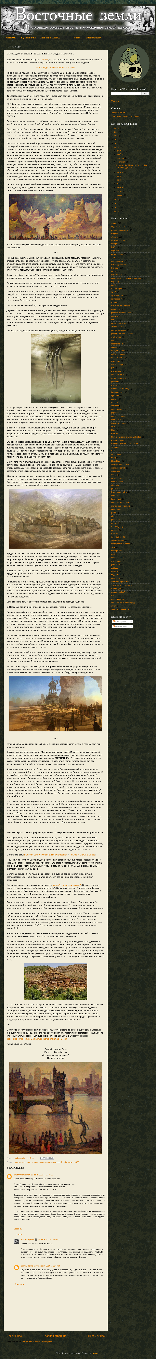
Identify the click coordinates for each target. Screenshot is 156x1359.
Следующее (14, 1335)
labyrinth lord (116, 275)
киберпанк (115, 309)
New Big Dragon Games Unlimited (126, 437)
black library (116, 461)
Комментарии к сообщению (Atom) (37, 1342)
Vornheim (115, 447)
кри (112, 595)
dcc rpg (114, 475)
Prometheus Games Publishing (124, 444)
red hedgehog (117, 526)
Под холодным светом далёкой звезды (55, 68)
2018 (116, 203)
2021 (116, 143)
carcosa (56, 1162)
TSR (113, 257)
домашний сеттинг (119, 230)
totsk (113, 554)
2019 (116, 200)
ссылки (114, 316)
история (114, 244)
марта (119, 191)
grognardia (116, 382)
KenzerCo (115, 433)
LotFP (76, 1162)
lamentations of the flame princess (126, 278)
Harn (113, 430)
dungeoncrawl (117, 261)
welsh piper (116, 561)
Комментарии (120, 626)
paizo (113, 513)
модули (114, 233)
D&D (113, 247)
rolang (114, 385)
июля (119, 176)
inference (115, 495)
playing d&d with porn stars (123, 333)
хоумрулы (115, 251)
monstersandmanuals (120, 506)
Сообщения (119, 621)
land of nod (116, 499)
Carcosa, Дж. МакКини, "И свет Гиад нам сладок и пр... (132, 166)
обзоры (114, 237)
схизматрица (117, 364)
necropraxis (116, 509)
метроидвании (117, 599)
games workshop (118, 330)
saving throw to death (120, 544)
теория (34, 1162)
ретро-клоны (117, 254)
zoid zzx (114, 568)
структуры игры (118, 240)
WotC (113, 292)
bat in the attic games (120, 306)
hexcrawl (69, 1162)
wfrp (113, 340)
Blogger (95, 1353)
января (120, 195)
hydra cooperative (119, 492)
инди (113, 271)
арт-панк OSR (117, 295)
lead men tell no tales (120, 502)
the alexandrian (118, 357)
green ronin (116, 489)
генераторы (116, 289)
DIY (62, 1162)
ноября (120, 154)
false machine (117, 482)
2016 (116, 211)
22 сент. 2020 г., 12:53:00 (49, 1266)
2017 (116, 207)
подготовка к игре (22, 1162)
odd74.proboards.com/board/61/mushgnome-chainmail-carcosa (37, 1039)
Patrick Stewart (117, 440)
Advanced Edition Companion (53, 855)
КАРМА (114, 571)
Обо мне (115, 101)
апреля (120, 187)
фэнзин (114, 399)
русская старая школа (121, 313)
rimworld (115, 530)
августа (120, 172)
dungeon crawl (117, 375)
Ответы (20, 1235)
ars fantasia (116, 454)
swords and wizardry (120, 389)
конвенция (116, 589)
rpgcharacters (117, 344)
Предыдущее (96, 1335)
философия (116, 299)
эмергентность (45, 1162)
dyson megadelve (119, 378)
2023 (116, 136)
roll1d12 (114, 533)
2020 (116, 147)
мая (119, 184)
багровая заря (117, 392)
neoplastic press (118, 416)
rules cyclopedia (118, 537)
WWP (113, 451)
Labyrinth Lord (31, 855)
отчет (113, 606)
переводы (115, 282)
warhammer (116, 337)
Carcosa (44, 59)
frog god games (118, 351)
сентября (121, 162)
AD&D (114, 302)
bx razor (114, 402)
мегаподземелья (118, 264)
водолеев (115, 578)
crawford (115, 406)
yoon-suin (115, 564)
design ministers (118, 478)
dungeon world (117, 409)
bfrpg (113, 458)
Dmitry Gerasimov (22, 1175)
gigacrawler (116, 413)
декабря (121, 150)
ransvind (115, 523)
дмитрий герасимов (120, 582)
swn (113, 547)
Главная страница (54, 1335)
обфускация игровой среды (123, 602)
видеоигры (116, 575)
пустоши (115, 395)
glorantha (115, 485)
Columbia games (118, 423)
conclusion (115, 471)
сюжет (114, 347)
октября (120, 158)
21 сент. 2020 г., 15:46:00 (42, 1175)
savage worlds (117, 540)
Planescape (116, 371)
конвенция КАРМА (119, 592)
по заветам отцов (119, 323)
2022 (116, 139)
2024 (116, 132)
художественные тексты (122, 609)
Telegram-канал (118, 113)
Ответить (18, 1229)
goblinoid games (118, 354)
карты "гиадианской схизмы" (67, 885)
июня (119, 180)
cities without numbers (121, 464)
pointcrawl (115, 520)
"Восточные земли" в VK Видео (125, 116)
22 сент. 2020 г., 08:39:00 (49, 1240)
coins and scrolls (118, 468)
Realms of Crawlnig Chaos (82, 855)
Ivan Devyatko (27, 1240)
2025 (116, 128)
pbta (113, 516)
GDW (113, 426)
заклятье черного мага (121, 585)
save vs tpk (116, 420)
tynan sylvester (117, 558)
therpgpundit (116, 551)
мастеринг (116, 361)
